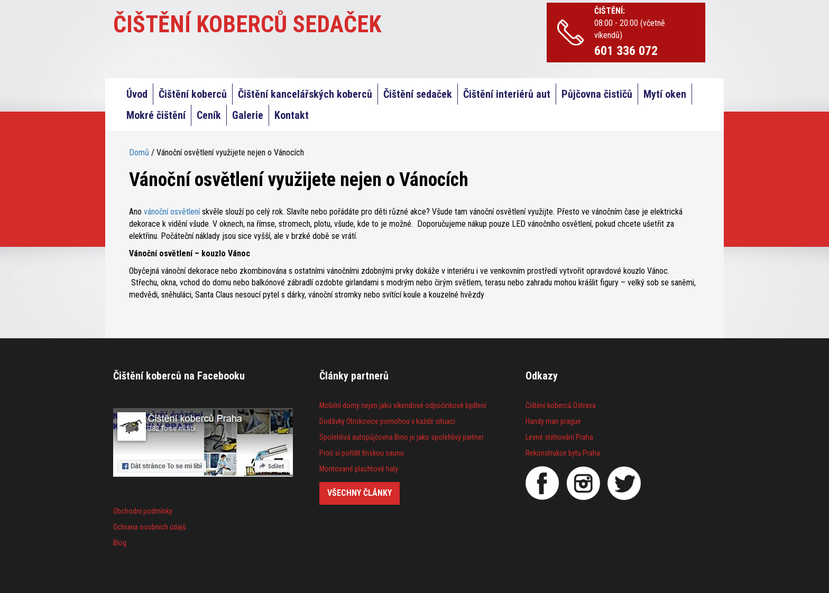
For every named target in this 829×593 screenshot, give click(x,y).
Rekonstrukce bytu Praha (563, 453)
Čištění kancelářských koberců (305, 94)
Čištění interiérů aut (506, 94)
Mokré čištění (156, 115)
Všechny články (359, 493)
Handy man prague (553, 421)
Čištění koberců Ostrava (561, 405)
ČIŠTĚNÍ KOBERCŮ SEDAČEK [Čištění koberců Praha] (247, 24)
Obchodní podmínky (142, 511)
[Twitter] (624, 483)
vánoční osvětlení (172, 212)
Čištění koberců (193, 94)
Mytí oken (664, 94)
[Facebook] (542, 483)
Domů (139, 152)
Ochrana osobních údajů (149, 527)
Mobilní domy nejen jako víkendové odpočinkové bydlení (402, 405)
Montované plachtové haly (358, 469)
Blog (119, 543)
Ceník (209, 115)
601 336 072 (626, 50)
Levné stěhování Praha (559, 437)
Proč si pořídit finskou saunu (361, 453)
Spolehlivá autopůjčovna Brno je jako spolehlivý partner (401, 437)
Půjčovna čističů (596, 94)
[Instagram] (583, 483)
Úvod (137, 94)
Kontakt (291, 115)
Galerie (247, 115)
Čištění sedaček (417, 94)
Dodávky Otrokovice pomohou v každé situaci (387, 421)
